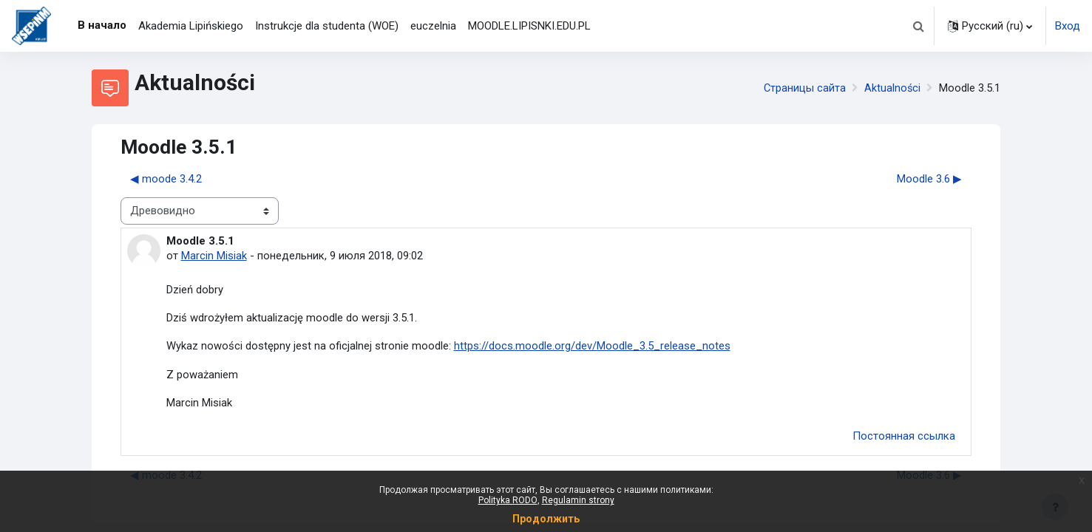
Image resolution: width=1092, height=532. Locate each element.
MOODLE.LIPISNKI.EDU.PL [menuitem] (529, 26)
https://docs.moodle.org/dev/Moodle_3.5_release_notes (592, 347)
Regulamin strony (578, 500)
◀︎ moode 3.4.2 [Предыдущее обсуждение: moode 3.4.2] (166, 178)
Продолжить (546, 519)
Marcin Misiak (214, 255)
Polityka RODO (507, 500)
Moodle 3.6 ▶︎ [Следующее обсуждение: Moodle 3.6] (929, 178)
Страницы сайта (803, 88)
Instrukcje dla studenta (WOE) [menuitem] (327, 26)
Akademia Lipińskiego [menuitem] (190, 26)
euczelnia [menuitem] (433, 26)
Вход (1067, 26)
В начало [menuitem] (102, 25)
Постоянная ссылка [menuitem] (903, 437)
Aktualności (892, 88)
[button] (918, 26)
